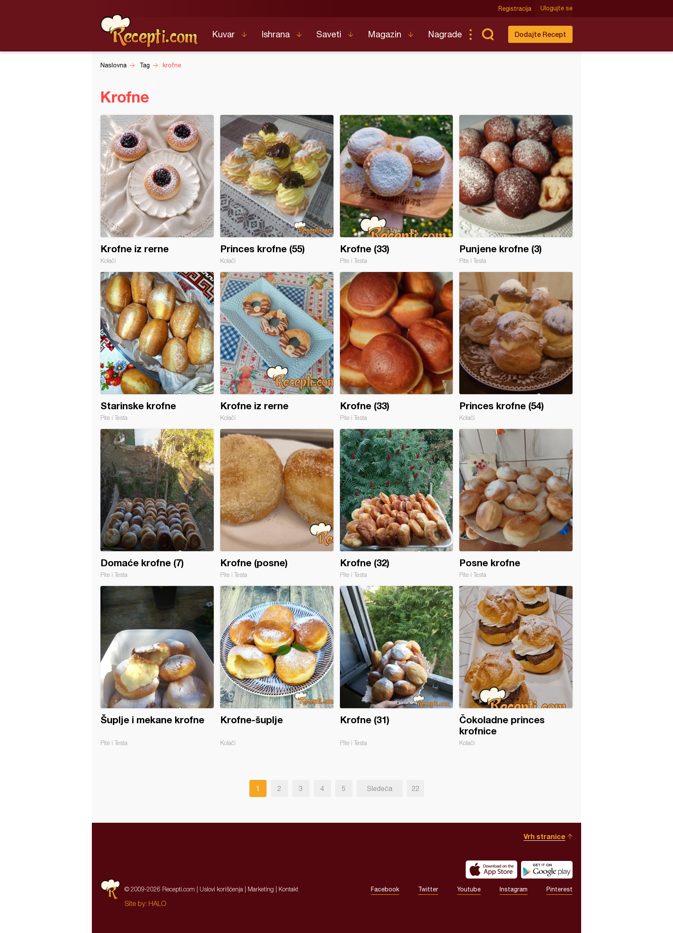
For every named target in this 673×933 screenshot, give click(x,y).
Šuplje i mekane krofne (157, 666)
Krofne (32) (396, 503)
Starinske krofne (157, 346)
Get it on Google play (547, 870)
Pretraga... (488, 34)
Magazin (384, 34)
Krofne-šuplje (276, 666)
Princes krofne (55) (276, 189)
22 (415, 788)
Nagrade (445, 34)
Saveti (328, 34)
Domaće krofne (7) (157, 503)
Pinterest (559, 889)
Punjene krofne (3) (516, 189)
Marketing (261, 889)
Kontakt (288, 889)
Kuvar (223, 34)
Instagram (513, 889)
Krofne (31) (396, 666)
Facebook (385, 889)
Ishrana (275, 34)
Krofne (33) (396, 189)
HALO (157, 903)
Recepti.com (149, 31)
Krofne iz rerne (157, 189)
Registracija (514, 8)
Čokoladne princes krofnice (516, 666)
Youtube (469, 889)
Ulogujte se (556, 8)
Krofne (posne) (276, 503)
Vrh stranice (544, 836)
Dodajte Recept (540, 34)
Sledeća (379, 788)
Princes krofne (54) (516, 346)
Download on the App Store (491, 870)
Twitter (428, 889)
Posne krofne (516, 503)
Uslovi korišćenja (221, 889)
